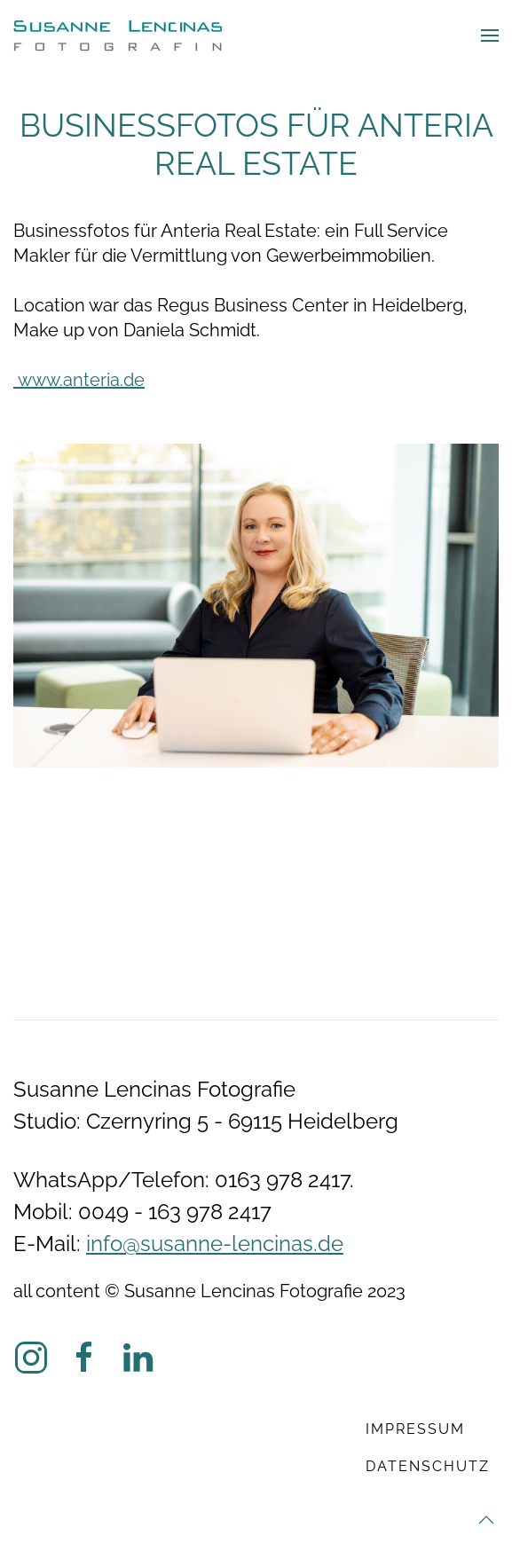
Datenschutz (428, 1466)
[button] (490, 35)
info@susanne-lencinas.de (214, 1243)
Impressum (415, 1429)
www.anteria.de (79, 379)
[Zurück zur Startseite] (118, 35)
